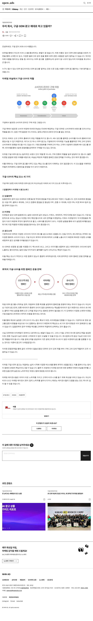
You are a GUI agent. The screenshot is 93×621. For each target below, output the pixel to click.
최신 (21, 9)
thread (12, 601)
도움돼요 (38, 428)
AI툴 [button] (47, 9)
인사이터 (31, 9)
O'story (15, 9)
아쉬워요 (54, 428)
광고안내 (50, 580)
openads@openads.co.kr (14, 590)
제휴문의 (22, 580)
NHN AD (6, 574)
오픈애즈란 (5, 580)
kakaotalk (20, 601)
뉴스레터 (42, 580)
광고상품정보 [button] (39, 9)
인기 (25, 9)
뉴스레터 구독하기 (10, 561)
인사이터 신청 (32, 580)
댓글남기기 (86, 456)
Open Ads (8, 3)
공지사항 (14, 580)
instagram (5, 601)
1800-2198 (84, 588)
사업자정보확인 (24, 588)
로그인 (89, 3)
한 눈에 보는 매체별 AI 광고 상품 (12, 493)
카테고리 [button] (6, 9)
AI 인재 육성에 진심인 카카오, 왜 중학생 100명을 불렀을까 (65, 493)
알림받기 (46, 416)
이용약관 (4, 597)
